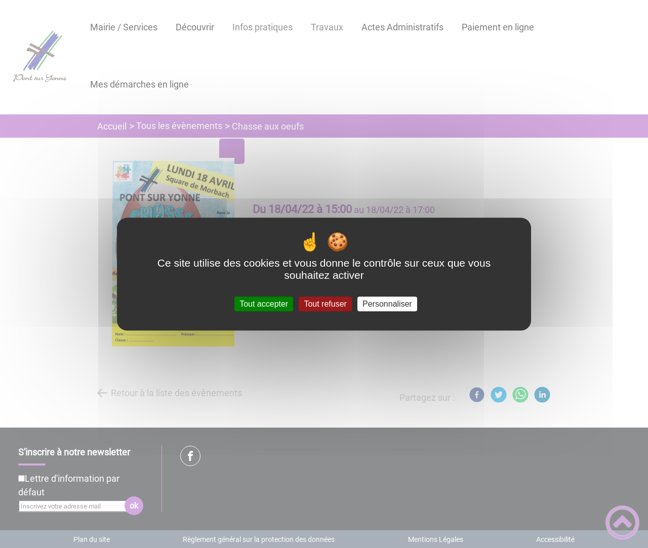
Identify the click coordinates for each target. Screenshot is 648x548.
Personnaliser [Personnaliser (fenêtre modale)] (387, 304)
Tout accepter (263, 304)
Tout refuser (325, 304)
